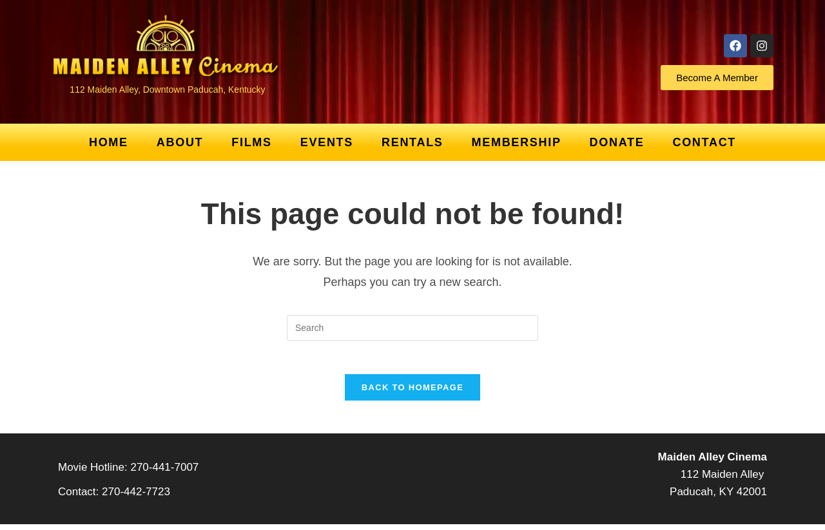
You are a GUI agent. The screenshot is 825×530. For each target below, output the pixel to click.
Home (108, 142)
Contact (704, 142)
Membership (516, 142)
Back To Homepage (412, 393)
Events (326, 142)
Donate (617, 142)
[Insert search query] (412, 328)
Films (251, 142)
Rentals (412, 142)
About (180, 142)
